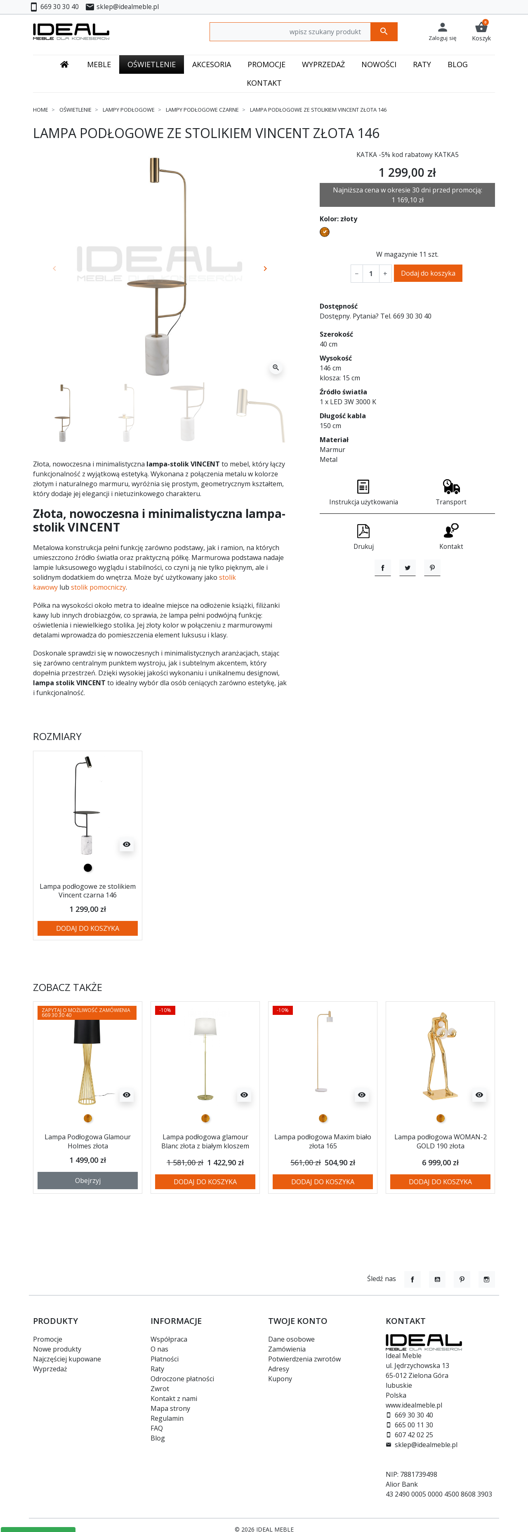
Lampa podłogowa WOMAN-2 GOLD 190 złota (440, 1150)
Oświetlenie (75, 109)
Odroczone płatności (182, 1378)
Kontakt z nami (174, 1398)
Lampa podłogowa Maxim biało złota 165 (323, 1150)
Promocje (47, 1339)
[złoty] (88, 1127)
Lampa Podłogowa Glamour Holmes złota (87, 1150)
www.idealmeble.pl (414, 1405)
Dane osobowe (291, 1339)
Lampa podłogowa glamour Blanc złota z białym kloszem (205, 1154)
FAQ (157, 1428)
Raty (157, 1368)
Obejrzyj (88, 1195)
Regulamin (167, 1418)
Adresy (278, 1368)
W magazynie (396, 254)
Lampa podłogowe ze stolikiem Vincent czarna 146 (88, 895)
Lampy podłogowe (129, 109)
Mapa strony (170, 1408)
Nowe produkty (57, 1349)
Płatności (165, 1358)
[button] (481, 31)
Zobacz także (67, 996)
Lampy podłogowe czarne (202, 109)
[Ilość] (371, 273)
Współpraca (169, 1339)
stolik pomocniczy (98, 587)
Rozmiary (57, 737)
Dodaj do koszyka (428, 273)
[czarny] (88, 868)
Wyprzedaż (50, 1368)
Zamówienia (287, 1349)
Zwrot (160, 1388)
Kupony (280, 1378)
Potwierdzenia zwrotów (304, 1358)
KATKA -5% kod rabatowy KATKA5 (407, 154)
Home (40, 109)
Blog (158, 1438)
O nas (159, 1349)
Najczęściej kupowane (67, 1358)
